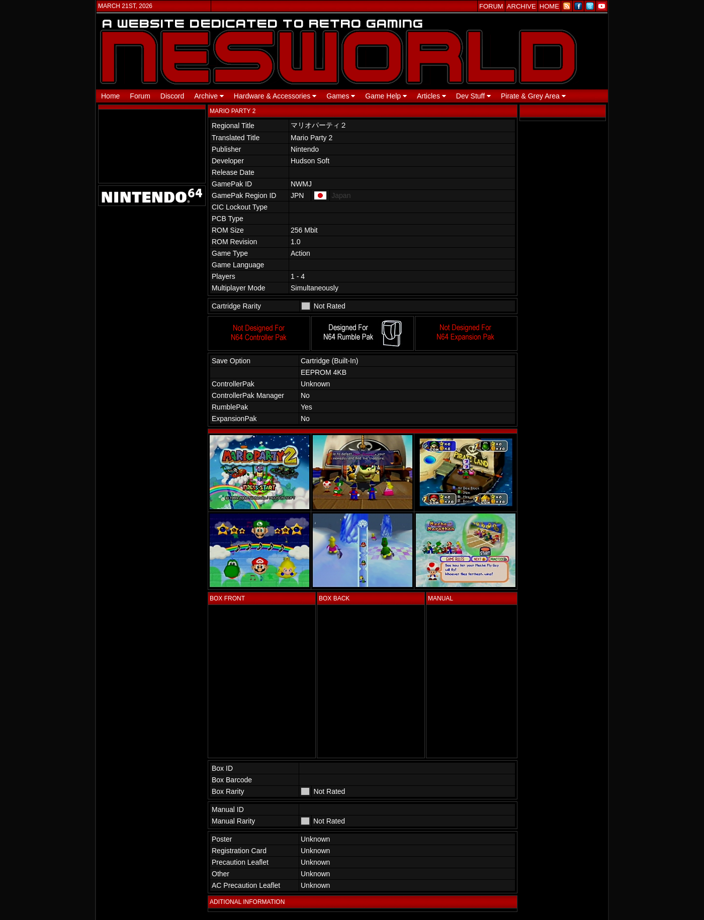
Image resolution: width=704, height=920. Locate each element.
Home (110, 96)
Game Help (386, 96)
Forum (140, 96)
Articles (431, 96)
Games (340, 96)
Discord (172, 96)
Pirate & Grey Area (533, 96)
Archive (209, 96)
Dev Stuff (473, 96)
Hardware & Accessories (275, 96)
